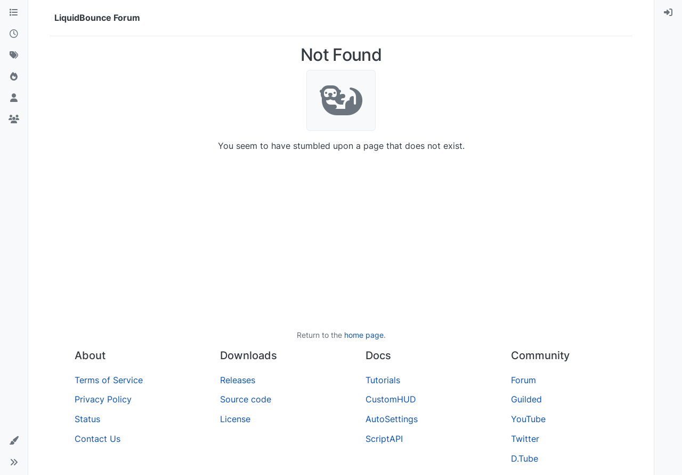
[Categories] (13, 12)
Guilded (526, 399)
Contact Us (97, 438)
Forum (523, 380)
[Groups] (13, 119)
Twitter (525, 438)
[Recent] (13, 34)
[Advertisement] (341, 240)
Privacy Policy (103, 399)
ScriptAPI (384, 438)
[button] (13, 440)
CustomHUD (391, 399)
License (235, 419)
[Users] (13, 98)
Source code (245, 399)
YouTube (528, 419)
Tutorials (383, 380)
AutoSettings (392, 419)
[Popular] (13, 76)
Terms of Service (109, 380)
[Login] (668, 12)
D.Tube (524, 458)
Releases (237, 380)
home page (364, 334)
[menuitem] (668, 12)
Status (87, 419)
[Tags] (13, 55)
